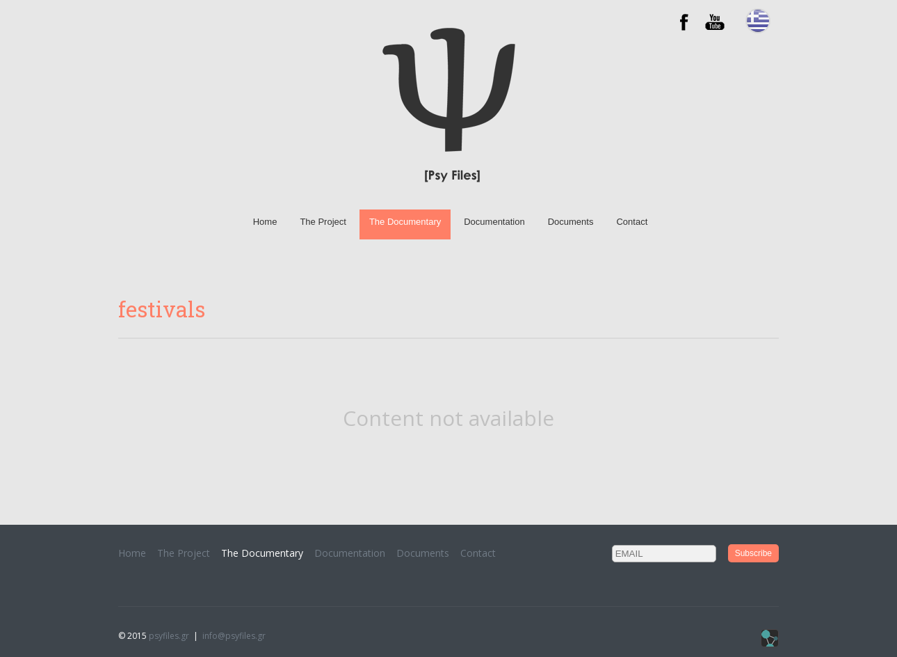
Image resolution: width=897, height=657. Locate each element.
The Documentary (405, 221)
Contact (631, 221)
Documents (571, 221)
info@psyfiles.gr (234, 636)
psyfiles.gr (169, 636)
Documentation (494, 221)
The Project (323, 221)
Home (265, 221)
